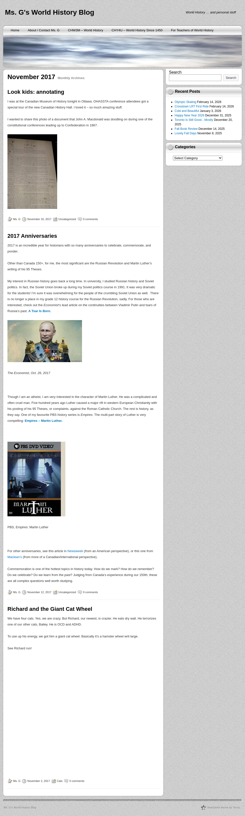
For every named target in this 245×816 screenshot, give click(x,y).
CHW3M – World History (85, 30)
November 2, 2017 (38, 780)
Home (15, 30)
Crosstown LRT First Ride (192, 106)
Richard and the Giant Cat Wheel (49, 609)
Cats (60, 780)
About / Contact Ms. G (44, 30)
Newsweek (75, 551)
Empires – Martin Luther (43, 421)
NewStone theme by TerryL (224, 807)
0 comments (90, 219)
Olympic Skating (185, 102)
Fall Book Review (186, 129)
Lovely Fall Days (186, 133)
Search (175, 72)
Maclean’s (14, 557)
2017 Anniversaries (32, 236)
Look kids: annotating (35, 92)
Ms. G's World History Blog (49, 12)
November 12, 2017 (39, 592)
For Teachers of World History (192, 30)
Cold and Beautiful (187, 111)
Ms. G (16, 219)
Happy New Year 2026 (189, 115)
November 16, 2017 (39, 219)
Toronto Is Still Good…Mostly (194, 120)
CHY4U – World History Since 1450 (137, 30)
